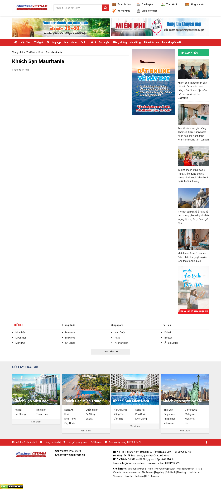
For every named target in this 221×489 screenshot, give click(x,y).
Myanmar (21, 337)
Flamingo (182, 472)
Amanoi (155, 476)
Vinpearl (132, 468)
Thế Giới (30, 52)
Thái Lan (166, 325)
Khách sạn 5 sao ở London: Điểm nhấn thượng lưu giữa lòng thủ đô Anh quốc (192, 257)
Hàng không (120, 42)
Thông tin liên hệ (52, 442)
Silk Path (171, 472)
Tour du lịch (121, 4)
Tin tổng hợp (53, 42)
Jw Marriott (195, 472)
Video (74, 42)
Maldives (70, 337)
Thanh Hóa (42, 414)
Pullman (139, 476)
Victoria (117, 472)
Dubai (168, 332)
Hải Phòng (20, 414)
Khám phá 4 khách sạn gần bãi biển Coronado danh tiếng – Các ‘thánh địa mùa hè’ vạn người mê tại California (192, 90)
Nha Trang (70, 418)
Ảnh (66, 42)
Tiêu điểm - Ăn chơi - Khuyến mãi (162, 42)
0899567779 (134, 442)
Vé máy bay (121, 11)
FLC (147, 476)
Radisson (189, 468)
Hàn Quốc (120, 332)
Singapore (117, 325)
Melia (180, 468)
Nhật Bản (21, 332)
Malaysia (70, 332)
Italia (117, 337)
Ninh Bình (41, 409)
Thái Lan (168, 409)
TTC (198, 468)
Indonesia (169, 423)
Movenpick (161, 468)
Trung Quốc (68, 325)
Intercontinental (131, 472)
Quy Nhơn (69, 423)
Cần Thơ (118, 418)
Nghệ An (69, 409)
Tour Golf (169, 4)
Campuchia (191, 409)
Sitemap (97, 442)
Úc (186, 423)
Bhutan (168, 337)
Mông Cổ (20, 342)
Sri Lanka (70, 342)
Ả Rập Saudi (171, 342)
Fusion (171, 468)
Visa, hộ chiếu (147, 11)
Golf (93, 42)
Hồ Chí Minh (120, 409)
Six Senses (148, 472)
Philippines (169, 418)
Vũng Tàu (119, 414)
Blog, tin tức (194, 4)
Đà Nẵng (90, 414)
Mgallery (160, 472)
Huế (66, 414)
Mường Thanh (145, 468)
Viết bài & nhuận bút (26, 442)
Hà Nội (18, 409)
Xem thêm (36, 421)
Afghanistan (121, 342)
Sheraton (118, 476)
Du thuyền (145, 4)
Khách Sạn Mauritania (50, 52)
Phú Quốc (140, 414)
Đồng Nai (140, 409)
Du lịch (84, 42)
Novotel (129, 476)
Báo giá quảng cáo (77, 442)
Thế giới (39, 42)
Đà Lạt (89, 418)
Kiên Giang (141, 418)
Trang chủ (17, 52)
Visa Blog (135, 42)
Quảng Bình (92, 409)
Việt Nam (26, 42)
